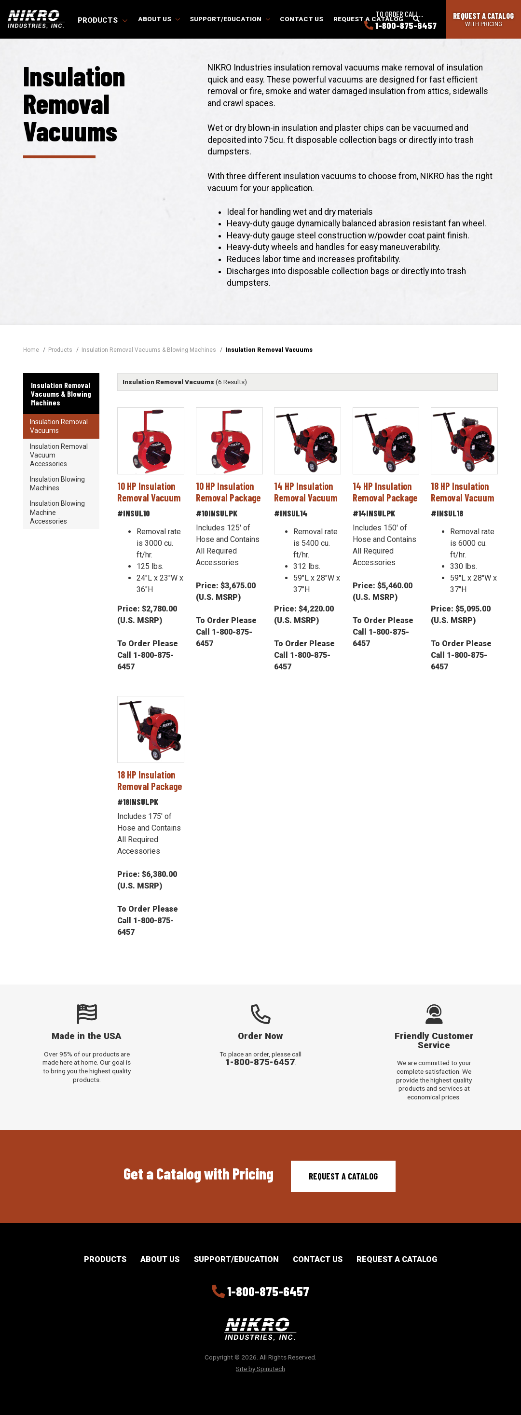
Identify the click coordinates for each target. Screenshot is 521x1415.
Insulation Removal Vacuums (59, 426)
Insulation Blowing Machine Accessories (57, 512)
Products (102, 20)
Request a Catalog (343, 1176)
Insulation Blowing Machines (57, 483)
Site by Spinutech (260, 1369)
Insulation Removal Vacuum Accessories (59, 455)
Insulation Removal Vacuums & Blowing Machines (61, 393)
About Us (159, 19)
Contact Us (301, 19)
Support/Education (230, 19)
